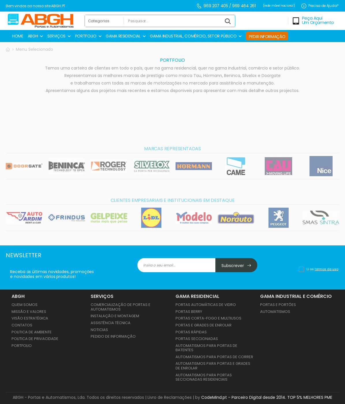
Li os (322, 269)
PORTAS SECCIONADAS (197, 338)
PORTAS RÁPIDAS (191, 332)
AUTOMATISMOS (275, 311)
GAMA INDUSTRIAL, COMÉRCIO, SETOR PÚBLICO (193, 36)
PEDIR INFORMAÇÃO (267, 37)
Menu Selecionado (34, 49)
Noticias (99, 329)
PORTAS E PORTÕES (278, 304)
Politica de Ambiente (32, 332)
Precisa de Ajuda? (320, 5)
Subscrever (236, 265)
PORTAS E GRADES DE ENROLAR (204, 325)
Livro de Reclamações (170, 397)
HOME (17, 36)
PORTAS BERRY (189, 311)
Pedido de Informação (113, 336)
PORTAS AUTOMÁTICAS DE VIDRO (206, 304)
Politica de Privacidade (35, 338)
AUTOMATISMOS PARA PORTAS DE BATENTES (206, 348)
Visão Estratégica (30, 318)
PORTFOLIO (85, 36)
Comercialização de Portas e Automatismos (120, 307)
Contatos (22, 325)
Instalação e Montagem (115, 316)
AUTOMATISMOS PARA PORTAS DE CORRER (214, 357)
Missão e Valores (29, 311)
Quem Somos (25, 304)
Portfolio (22, 345)
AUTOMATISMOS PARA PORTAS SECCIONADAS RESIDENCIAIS (204, 377)
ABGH (33, 36)
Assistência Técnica (110, 323)
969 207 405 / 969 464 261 (226, 5)
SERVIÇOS (56, 36)
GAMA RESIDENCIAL (123, 36)
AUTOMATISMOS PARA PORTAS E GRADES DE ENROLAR (213, 366)
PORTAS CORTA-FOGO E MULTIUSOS (208, 318)
